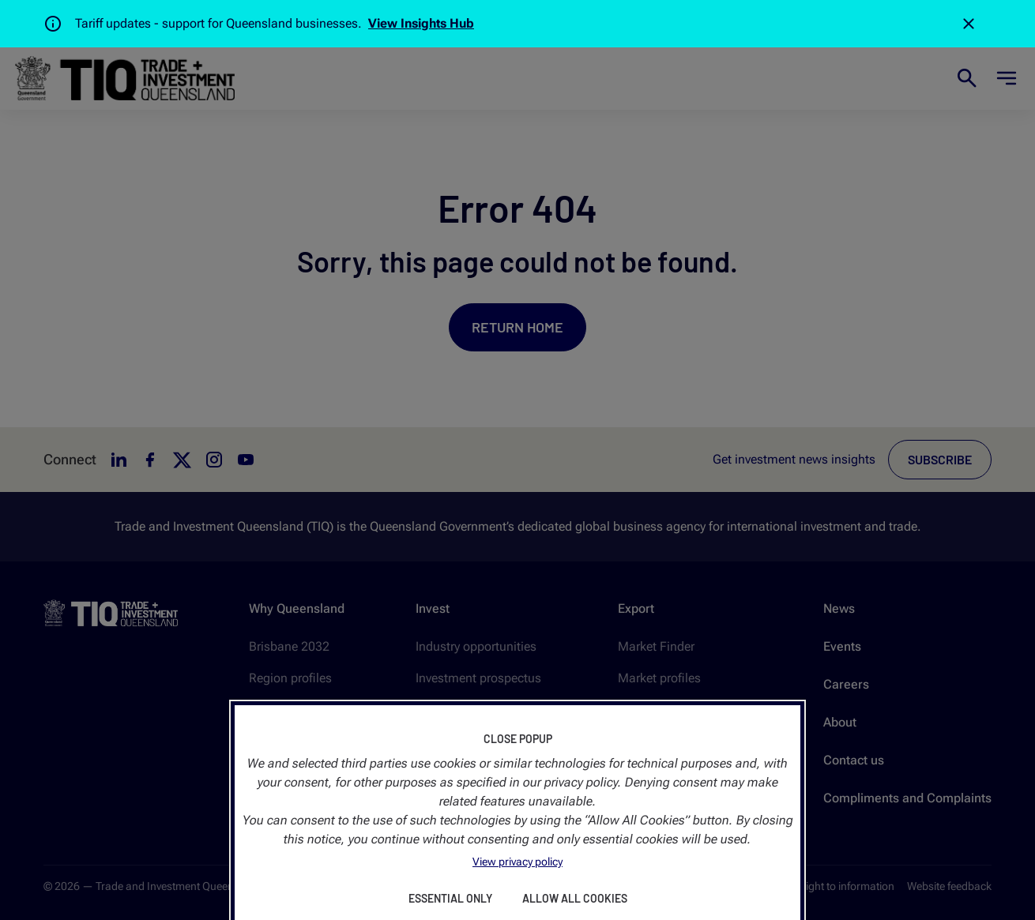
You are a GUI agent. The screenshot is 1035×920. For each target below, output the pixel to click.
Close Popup (518, 738)
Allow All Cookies (574, 898)
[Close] (969, 23)
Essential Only (450, 898)
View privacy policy (517, 861)
